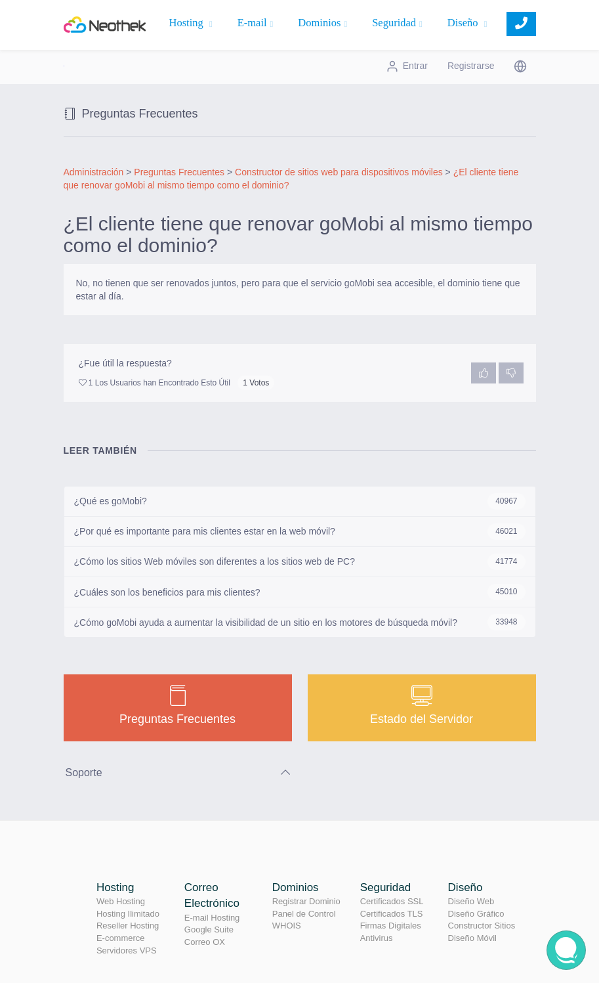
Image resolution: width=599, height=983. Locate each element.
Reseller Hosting (127, 925)
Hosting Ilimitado (127, 914)
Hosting (191, 22)
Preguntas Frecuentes (179, 172)
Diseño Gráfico (476, 914)
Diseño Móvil (472, 938)
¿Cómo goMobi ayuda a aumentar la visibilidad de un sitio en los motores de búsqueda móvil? (300, 622)
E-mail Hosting (212, 918)
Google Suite (209, 929)
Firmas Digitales (390, 925)
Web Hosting (120, 901)
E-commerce (120, 938)
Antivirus (376, 938)
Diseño (467, 22)
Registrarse (471, 65)
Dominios (322, 22)
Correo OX (204, 942)
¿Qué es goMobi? (300, 501)
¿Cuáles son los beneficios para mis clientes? (300, 592)
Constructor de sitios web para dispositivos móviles (339, 172)
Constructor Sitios (482, 925)
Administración (94, 172)
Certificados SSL (392, 901)
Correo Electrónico (211, 895)
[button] (520, 65)
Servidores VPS (126, 950)
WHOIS (286, 925)
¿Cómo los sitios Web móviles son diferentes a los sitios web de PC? (300, 562)
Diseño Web (471, 901)
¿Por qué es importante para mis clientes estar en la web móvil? (300, 531)
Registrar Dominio (306, 901)
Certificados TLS (391, 914)
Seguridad (397, 22)
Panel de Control (304, 914)
